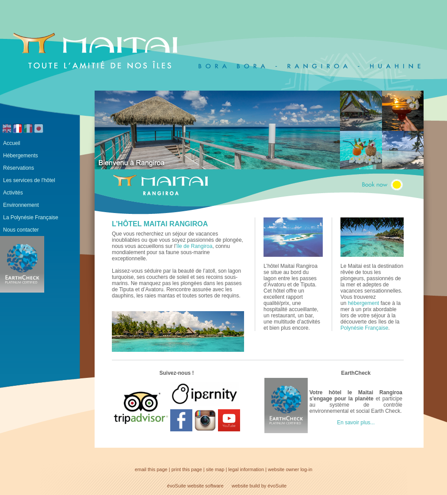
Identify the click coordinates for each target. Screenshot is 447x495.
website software (205, 485)
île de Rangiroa (194, 246)
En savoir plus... (355, 422)
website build (246, 485)
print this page (187, 469)
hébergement (363, 303)
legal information (246, 469)
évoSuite (176, 485)
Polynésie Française (364, 328)
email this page (151, 469)
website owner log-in (290, 469)
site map (215, 469)
